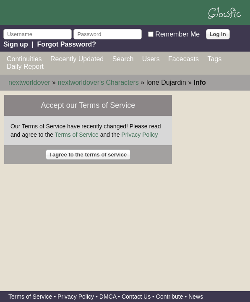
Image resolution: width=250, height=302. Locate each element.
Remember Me (177, 33)
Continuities (24, 58)
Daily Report (25, 66)
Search (123, 58)
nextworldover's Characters (97, 82)
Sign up (15, 44)
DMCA (107, 296)
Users (151, 58)
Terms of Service (77, 134)
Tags (214, 58)
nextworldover (29, 82)
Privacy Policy (139, 134)
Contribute (169, 296)
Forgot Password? (66, 44)
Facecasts (183, 58)
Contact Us (136, 296)
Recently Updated (77, 58)
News (195, 296)
